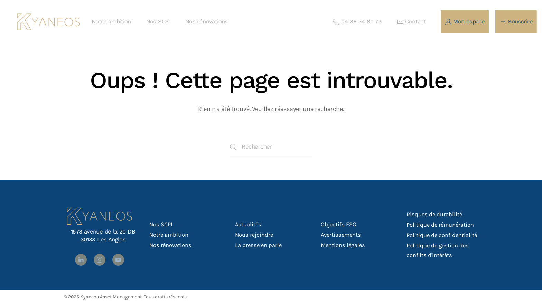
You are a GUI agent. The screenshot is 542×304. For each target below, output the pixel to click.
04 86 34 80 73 (357, 21)
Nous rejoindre (254, 234)
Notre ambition (111, 21)
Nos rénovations (206, 21)
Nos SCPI (158, 21)
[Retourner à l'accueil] (48, 21)
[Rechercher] (271, 146)
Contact (411, 21)
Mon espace (465, 21)
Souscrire (516, 21)
